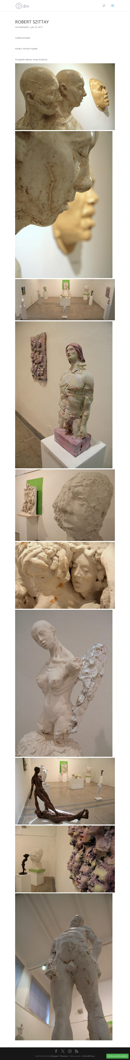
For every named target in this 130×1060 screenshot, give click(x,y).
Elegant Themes (59, 1056)
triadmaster (23, 27)
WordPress (89, 1056)
